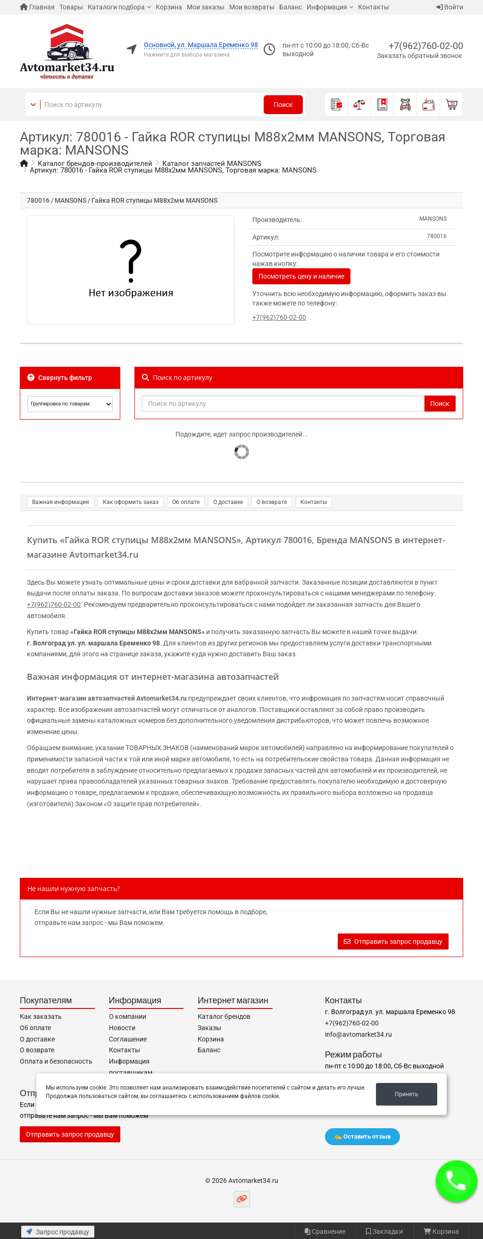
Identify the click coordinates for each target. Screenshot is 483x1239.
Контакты (373, 7)
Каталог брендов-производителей (95, 163)
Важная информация (60, 502)
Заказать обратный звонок (419, 55)
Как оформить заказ (130, 502)
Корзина (169, 7)
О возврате (272, 502)
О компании (127, 1016)
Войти (449, 7)
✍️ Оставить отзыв (362, 1136)
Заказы (209, 1028)
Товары (71, 7)
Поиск (283, 104)
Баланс (290, 7)
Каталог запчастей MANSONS (211, 163)
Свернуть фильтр (59, 377)
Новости (122, 1028)
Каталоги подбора (116, 7)
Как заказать (41, 1016)
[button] (456, 1180)
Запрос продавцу (57, 1232)
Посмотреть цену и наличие (301, 276)
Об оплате (186, 502)
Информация (327, 7)
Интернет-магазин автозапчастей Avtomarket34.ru (107, 698)
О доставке (228, 502)
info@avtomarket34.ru (358, 1034)
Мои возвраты (252, 7)
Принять (406, 1094)
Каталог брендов (224, 1016)
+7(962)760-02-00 (426, 45)
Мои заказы (206, 7)
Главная (37, 7)
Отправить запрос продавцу (393, 941)
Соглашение (128, 1039)
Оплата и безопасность (56, 1061)
